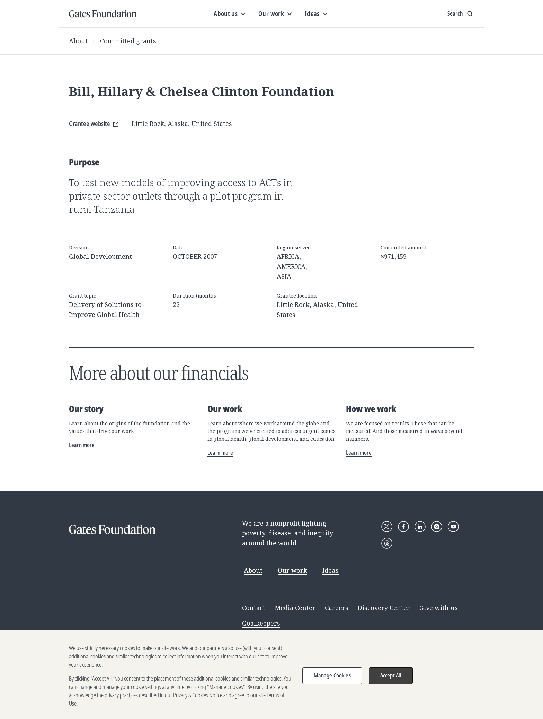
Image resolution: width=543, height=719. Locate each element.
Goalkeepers (261, 623)
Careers (336, 607)
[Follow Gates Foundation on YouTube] (453, 526)
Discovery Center (384, 607)
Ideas (330, 570)
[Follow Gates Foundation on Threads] (387, 543)
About (78, 41)
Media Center (295, 607)
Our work (292, 570)
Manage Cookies (332, 683)
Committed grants (128, 41)
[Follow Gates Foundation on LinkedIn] (420, 526)
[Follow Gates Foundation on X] (387, 526)
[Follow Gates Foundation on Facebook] (403, 526)
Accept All (391, 683)
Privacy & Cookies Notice (197, 703)
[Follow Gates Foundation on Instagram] (436, 526)
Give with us (438, 607)
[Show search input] (460, 14)
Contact (253, 607)
